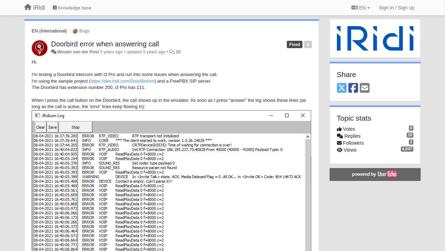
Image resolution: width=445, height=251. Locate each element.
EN (360, 7)
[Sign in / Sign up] (396, 8)
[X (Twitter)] (342, 88)
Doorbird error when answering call (105, 44)
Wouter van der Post (78, 52)
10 (178, 52)
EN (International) (49, 30)
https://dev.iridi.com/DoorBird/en (122, 81)
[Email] (365, 88)
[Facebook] (353, 88)
